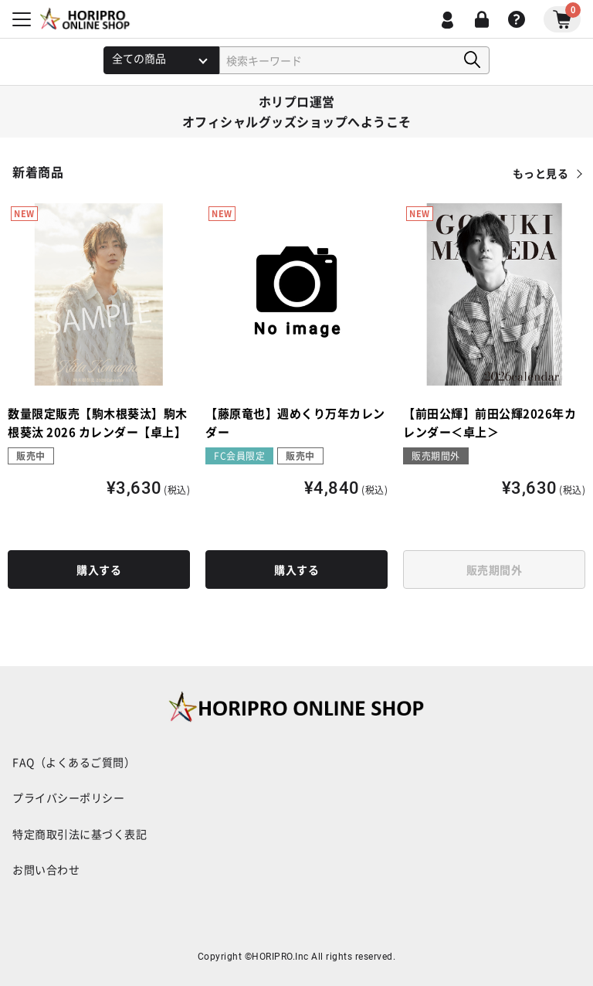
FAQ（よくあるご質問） (73, 762)
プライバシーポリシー (68, 797)
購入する (98, 569)
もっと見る (541, 173)
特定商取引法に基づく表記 (79, 834)
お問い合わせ (46, 869)
